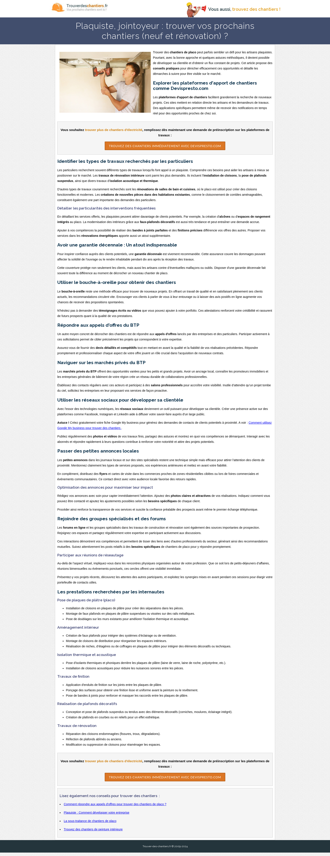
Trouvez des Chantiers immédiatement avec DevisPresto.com (165, 145)
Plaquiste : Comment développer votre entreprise (96, 816)
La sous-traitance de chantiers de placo (90, 824)
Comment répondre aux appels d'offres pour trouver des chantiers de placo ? (115, 807)
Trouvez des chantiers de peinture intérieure (93, 832)
